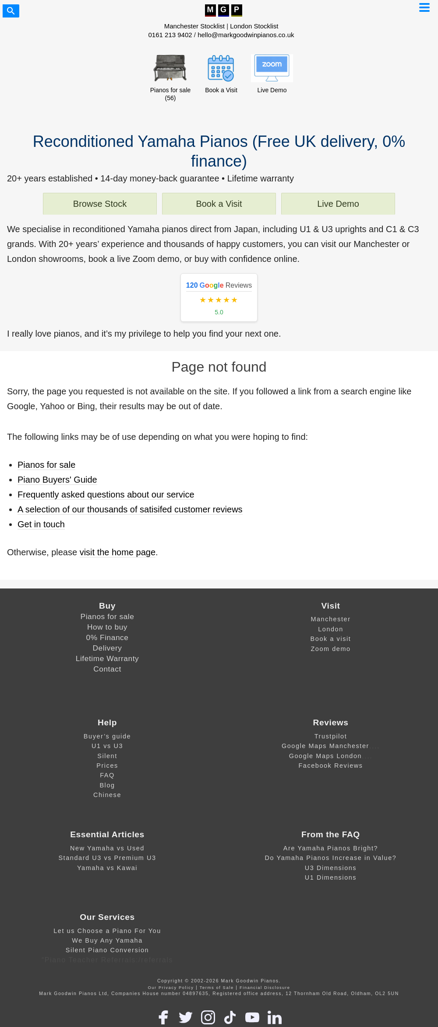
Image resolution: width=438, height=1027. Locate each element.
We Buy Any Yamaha (107, 940)
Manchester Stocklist (194, 26)
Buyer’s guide (107, 736)
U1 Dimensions (331, 877)
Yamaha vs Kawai (107, 867)
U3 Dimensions (331, 867)
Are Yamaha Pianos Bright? (330, 848)
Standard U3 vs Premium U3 (107, 857)
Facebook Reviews (330, 765)
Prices (107, 765)
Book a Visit (219, 204)
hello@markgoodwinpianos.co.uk (246, 34)
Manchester (330, 619)
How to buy (107, 627)
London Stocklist (254, 26)
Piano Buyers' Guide (57, 479)
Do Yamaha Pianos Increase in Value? (331, 857)
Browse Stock (100, 204)
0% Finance (107, 637)
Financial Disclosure (265, 987)
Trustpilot (330, 736)
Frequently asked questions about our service (106, 494)
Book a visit (331, 638)
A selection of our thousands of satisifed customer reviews (130, 509)
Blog (107, 785)
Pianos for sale (46, 465)
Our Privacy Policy (171, 987)
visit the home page (117, 552)
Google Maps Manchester (325, 745)
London (330, 629)
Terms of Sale (217, 987)
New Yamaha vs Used (107, 848)
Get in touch (41, 524)
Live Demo (338, 204)
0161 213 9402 (170, 34)
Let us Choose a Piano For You (107, 930)
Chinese (107, 794)
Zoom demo (330, 648)
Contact (107, 669)
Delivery (107, 648)
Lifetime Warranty (107, 658)
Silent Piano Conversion (107, 950)
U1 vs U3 (107, 745)
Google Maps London (325, 755)
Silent (107, 755)
